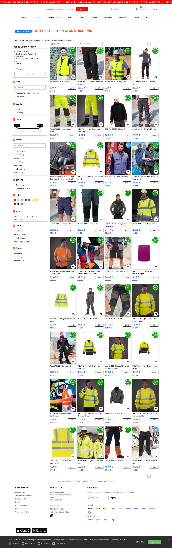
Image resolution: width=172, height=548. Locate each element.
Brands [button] (19, 135)
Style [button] (18, 77)
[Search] (121, 9)
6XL (35, 215)
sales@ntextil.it (56, 495)
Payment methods (22, 494)
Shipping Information (55, 9)
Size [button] (18, 207)
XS (22, 212)
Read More (123, 540)
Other (148, 17)
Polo (81, 17)
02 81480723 (55, 501)
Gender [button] (19, 100)
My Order (70, 9)
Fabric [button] (18, 221)
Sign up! (113, 493)
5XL (28, 215)
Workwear (123, 17)
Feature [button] (19, 244)
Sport (137, 17)
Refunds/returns (21, 501)
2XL (15, 215)
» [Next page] (156, 39)
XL (42, 212)
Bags (70, 17)
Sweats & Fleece (54, 17)
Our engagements (22, 508)
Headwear (108, 17)
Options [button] (19, 176)
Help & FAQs (20, 504)
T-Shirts (37, 17)
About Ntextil (20, 488)
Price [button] (18, 115)
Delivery (18, 498)
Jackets (94, 17)
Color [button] (18, 191)
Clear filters (30, 69)
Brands (24, 17)
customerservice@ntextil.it (60, 490)
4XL (22, 215)
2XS (15, 212)
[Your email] (97, 493)
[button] (137, 9)
